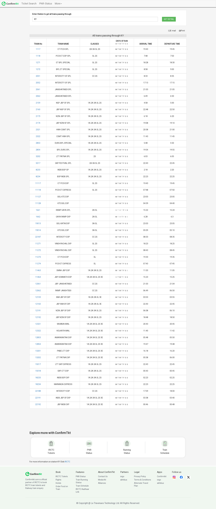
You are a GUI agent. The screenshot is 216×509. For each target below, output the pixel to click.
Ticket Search (29, 3)
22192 (38, 404)
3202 (38, 156)
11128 (38, 203)
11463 (38, 270)
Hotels (58, 483)
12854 (38, 344)
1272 (38, 69)
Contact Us (103, 476)
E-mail (172, 31)
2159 (38, 103)
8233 (38, 170)
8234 (38, 176)
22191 (38, 398)
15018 (38, 371)
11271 (38, 243)
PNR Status (81, 476)
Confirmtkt (161, 476)
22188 (38, 391)
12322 (38, 331)
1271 (38, 62)
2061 (38, 89)
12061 (38, 284)
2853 (38, 143)
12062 (38, 290)
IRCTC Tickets (62, 476)
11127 (38, 197)
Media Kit (102, 480)
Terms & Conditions (142, 480)
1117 (38, 49)
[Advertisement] (108, 421)
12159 (38, 297)
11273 (38, 257)
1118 (38, 56)
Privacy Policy (140, 476)
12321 (38, 324)
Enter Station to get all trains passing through (51, 14)
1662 (38, 217)
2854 (38, 150)
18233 (38, 378)
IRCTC (67, 462)
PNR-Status (45, 3)
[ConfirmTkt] (33, 474)
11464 (38, 277)
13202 (38, 357)
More (58, 3)
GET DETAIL (169, 19)
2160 (38, 109)
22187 (38, 237)
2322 (38, 136)
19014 (38, 230)
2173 (38, 116)
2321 (38, 129)
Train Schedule (82, 486)
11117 (38, 183)
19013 (38, 223)
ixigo (122, 476)
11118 (38, 190)
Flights (58, 480)
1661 (38, 210)
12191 (38, 310)
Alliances (102, 483)
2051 (38, 76)
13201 (38, 351)
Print (182, 31)
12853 (38, 337)
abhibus (123, 480)
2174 (38, 123)
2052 (38, 83)
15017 (38, 364)
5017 (38, 163)
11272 (38, 250)
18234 (38, 384)
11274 (38, 264)
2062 (38, 96)
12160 (38, 304)
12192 (38, 317)
